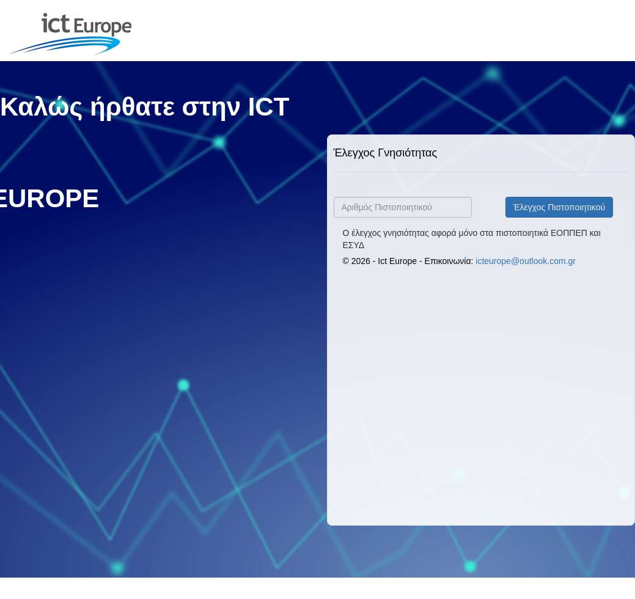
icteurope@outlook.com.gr (525, 261)
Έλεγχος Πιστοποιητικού (559, 207)
